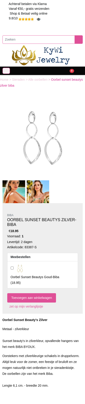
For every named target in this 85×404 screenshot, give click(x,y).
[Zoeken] (38, 39)
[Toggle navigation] (6, 71)
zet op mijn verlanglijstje (25, 306)
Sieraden (19, 79)
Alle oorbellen (38, 79)
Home (4, 79)
